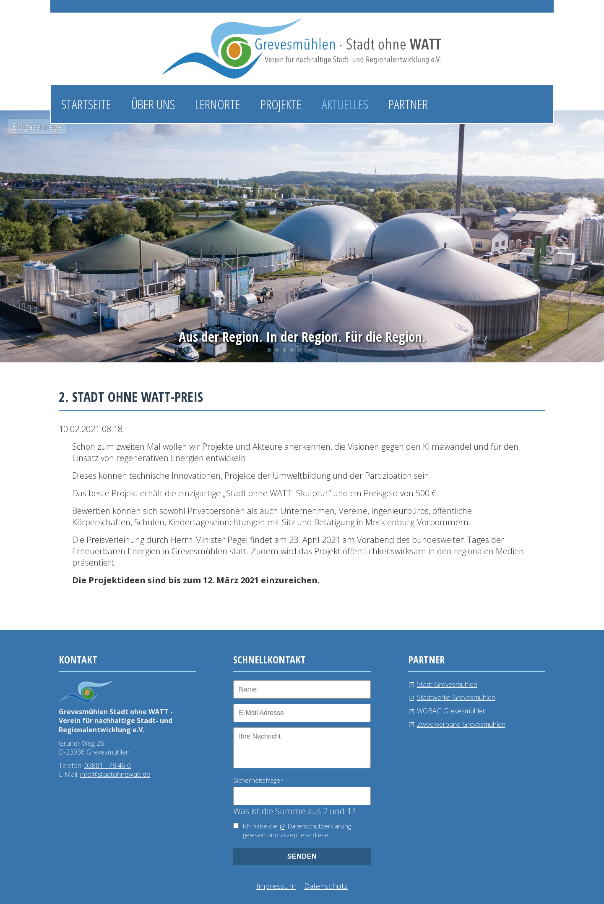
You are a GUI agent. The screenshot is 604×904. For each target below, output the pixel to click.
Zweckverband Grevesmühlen (461, 724)
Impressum (276, 886)
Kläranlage (299, 350)
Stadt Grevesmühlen (447, 684)
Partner (408, 104)
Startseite (86, 104)
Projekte (281, 104)
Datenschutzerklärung (319, 826)
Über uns (153, 104)
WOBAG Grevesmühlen (452, 710)
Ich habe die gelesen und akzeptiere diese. (297, 830)
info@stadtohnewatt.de (115, 774)
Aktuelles (345, 104)
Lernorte (217, 104)
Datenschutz (326, 886)
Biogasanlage (269, 350)
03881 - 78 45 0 (107, 765)
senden (302, 856)
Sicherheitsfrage (258, 780)
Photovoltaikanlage (277, 350)
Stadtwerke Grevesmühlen (456, 697)
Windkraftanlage (292, 350)
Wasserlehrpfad (284, 350)
